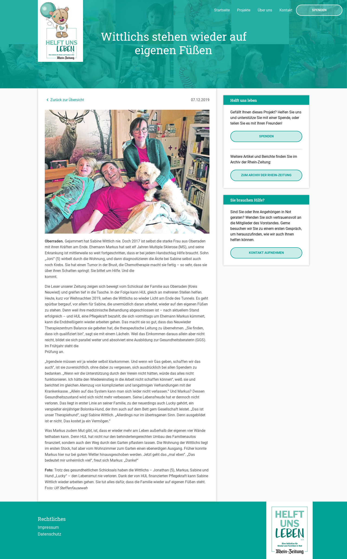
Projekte (243, 10)
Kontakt (286, 10)
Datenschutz (49, 534)
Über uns (265, 10)
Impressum (48, 527)
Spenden (319, 10)
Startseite (222, 10)
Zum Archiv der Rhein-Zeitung (266, 175)
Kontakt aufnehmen (266, 253)
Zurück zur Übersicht (64, 100)
